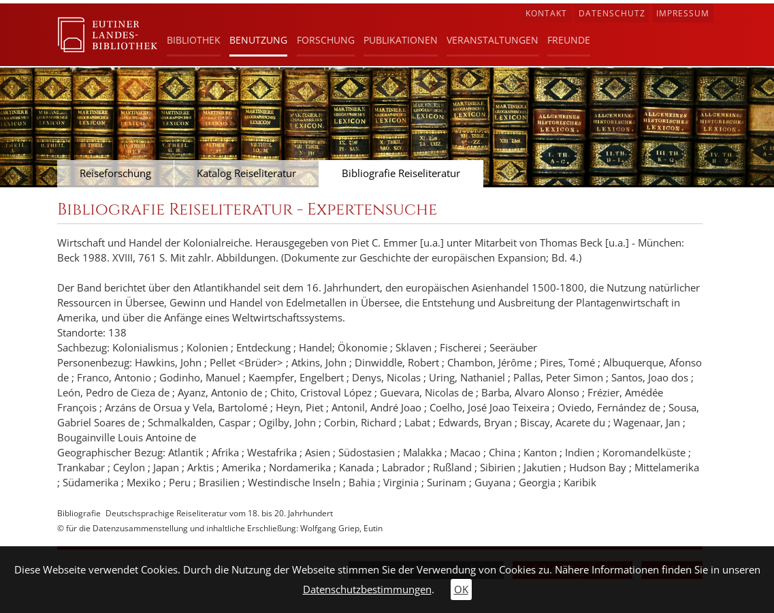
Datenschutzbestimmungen (367, 589)
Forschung (326, 39)
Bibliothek (194, 39)
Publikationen (401, 39)
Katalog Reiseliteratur (246, 173)
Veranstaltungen (492, 39)
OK (461, 589)
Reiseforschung (115, 173)
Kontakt (546, 13)
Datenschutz (612, 13)
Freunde (568, 39)
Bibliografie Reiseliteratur (401, 173)
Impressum (682, 13)
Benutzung (258, 39)
